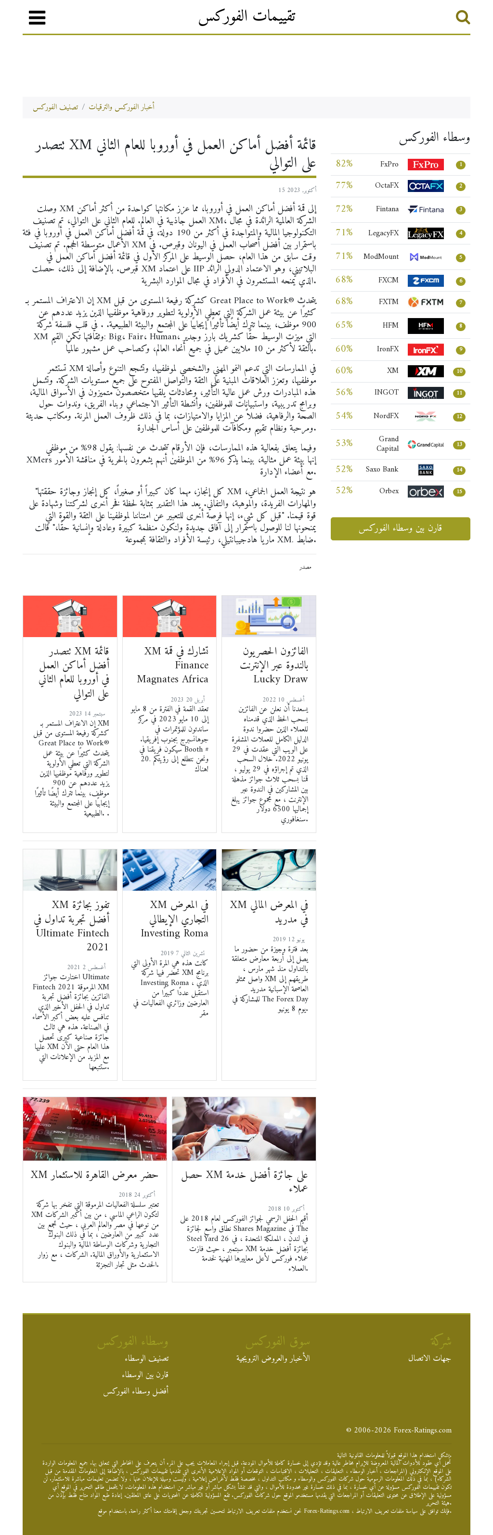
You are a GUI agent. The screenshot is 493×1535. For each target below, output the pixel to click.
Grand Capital (387, 444)
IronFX (388, 349)
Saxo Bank (382, 469)
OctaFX (387, 185)
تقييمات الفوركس (246, 16)
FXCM (388, 280)
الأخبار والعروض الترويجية (273, 1360)
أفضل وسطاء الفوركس (136, 1392)
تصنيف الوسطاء (147, 1360)
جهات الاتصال (430, 1360)
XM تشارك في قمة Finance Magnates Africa (172, 666)
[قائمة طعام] (37, 18)
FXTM (389, 302)
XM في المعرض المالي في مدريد (269, 912)
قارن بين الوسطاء (145, 1376)
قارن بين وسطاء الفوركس (400, 528)
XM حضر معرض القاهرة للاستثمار (95, 1175)
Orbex (389, 491)
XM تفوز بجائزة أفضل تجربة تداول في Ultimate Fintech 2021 (71, 926)
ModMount (381, 257)
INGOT (387, 392)
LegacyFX (383, 233)
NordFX (386, 416)
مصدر (305, 567)
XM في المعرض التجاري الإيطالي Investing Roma (174, 919)
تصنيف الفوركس (55, 107)
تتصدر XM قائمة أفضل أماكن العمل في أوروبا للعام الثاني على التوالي (74, 673)
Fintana (387, 209)
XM (393, 371)
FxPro (389, 164)
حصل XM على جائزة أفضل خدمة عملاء (244, 1182)
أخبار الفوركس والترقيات (122, 107)
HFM (391, 326)
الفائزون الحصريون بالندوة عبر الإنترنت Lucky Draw (274, 666)
